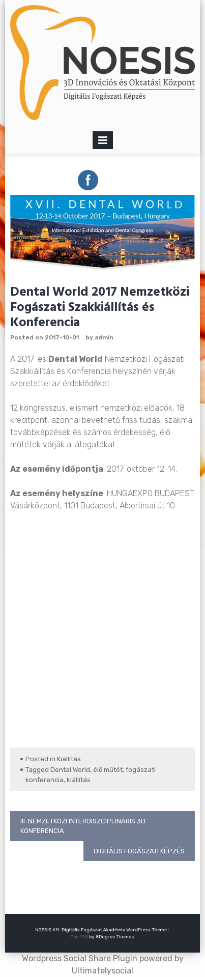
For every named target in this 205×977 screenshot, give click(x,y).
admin (104, 337)
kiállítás (79, 780)
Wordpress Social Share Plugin (80, 958)
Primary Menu (103, 142)
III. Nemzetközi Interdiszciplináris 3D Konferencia (82, 826)
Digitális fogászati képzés (139, 851)
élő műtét (108, 769)
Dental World (70, 769)
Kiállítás (69, 759)
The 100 (83, 936)
